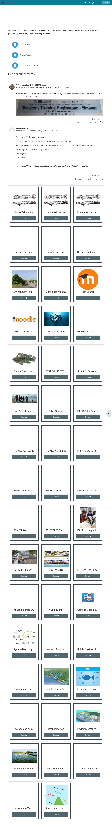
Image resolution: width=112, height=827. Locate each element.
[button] (85, 2)
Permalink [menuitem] (96, 119)
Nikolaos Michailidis (26, 87)
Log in (106, 2)
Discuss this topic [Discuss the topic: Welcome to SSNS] (82, 179)
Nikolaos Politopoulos (27, 130)
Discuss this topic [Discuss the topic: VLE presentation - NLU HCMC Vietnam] (82, 122)
